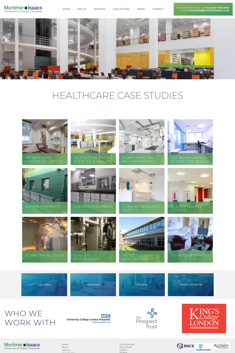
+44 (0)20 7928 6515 (217, 7)
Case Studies (121, 9)
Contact (158, 9)
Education (44, 284)
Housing (142, 284)
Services (99, 9)
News (141, 9)
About (82, 9)
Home (66, 9)
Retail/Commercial (191, 284)
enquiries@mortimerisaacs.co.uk (210, 10)
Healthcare (93, 284)
